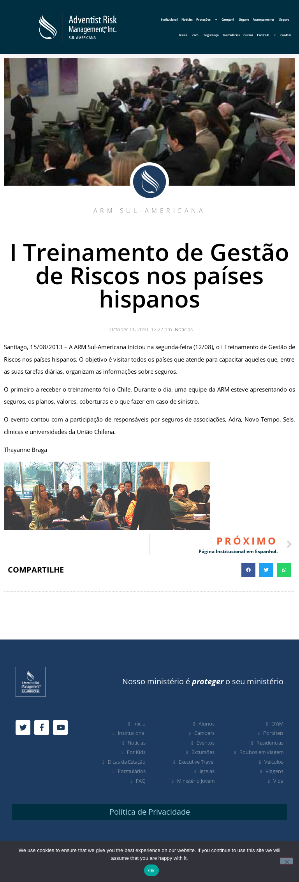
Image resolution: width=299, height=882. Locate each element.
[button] (248, 570)
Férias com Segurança (199, 35)
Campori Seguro (235, 19)
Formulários (231, 35)
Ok (151, 870)
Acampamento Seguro (271, 19)
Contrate (266, 35)
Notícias (187, 19)
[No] (286, 860)
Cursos (248, 35)
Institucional (169, 19)
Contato (285, 35)
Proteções (206, 19)
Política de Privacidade (149, 811)
